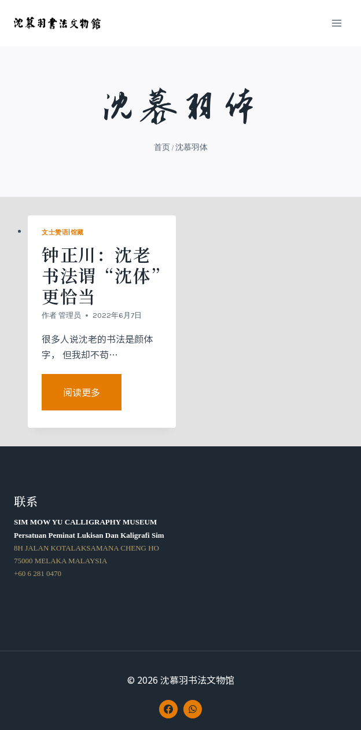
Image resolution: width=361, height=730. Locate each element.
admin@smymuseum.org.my (57, 586)
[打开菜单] (336, 23)
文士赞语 (55, 232)
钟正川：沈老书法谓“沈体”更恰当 (101, 275)
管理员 (69, 315)
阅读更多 (90, 397)
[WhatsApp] (192, 709)
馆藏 (77, 232)
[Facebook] (168, 709)
